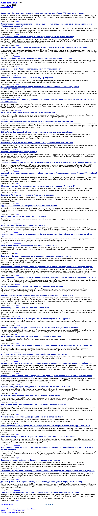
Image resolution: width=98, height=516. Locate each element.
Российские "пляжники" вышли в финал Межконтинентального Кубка (31, 417)
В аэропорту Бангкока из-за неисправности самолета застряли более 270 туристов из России (42, 13)
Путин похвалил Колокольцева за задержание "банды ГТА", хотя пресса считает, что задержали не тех (46, 376)
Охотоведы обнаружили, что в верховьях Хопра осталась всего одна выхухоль (36, 58)
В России (17, 56)
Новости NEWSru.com (9, 512)
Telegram (34, 509)
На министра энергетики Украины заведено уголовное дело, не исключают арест (36, 295)
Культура (17, 284)
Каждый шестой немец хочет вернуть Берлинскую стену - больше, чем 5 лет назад (37, 37)
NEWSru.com (8, 2)
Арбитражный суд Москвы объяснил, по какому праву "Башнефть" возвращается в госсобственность (46, 345)
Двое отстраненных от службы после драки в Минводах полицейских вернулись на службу (41, 482)
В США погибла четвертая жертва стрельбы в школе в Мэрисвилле (30, 336)
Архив (14, 509)
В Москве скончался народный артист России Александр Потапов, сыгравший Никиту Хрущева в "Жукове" (48, 277)
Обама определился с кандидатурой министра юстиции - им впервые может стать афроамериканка (45, 426)
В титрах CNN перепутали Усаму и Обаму (18, 152)
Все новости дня (6, 7)
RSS (28, 509)
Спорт (16, 75)
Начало (3, 509)
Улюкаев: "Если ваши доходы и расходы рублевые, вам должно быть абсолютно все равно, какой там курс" (46, 235)
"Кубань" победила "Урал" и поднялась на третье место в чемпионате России (35, 386)
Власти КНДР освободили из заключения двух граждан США (27, 78)
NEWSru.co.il (5, 510)
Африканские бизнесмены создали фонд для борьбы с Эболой (28, 206)
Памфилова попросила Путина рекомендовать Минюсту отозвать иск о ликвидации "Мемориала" (44, 47)
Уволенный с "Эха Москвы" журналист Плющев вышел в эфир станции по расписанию (39, 492)
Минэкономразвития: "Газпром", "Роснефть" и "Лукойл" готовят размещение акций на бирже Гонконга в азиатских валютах (47, 101)
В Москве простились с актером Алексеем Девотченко (24, 308)
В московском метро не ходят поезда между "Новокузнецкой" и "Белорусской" (35, 319)
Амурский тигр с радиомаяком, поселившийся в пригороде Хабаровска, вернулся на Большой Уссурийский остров (48, 174)
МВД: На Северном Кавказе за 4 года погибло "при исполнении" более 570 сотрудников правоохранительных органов (39, 88)
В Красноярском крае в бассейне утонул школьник (23, 216)
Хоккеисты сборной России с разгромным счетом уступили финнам (30, 69)
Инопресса (21, 510)
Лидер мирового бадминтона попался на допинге (22, 225)
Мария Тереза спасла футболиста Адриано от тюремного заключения (31, 286)
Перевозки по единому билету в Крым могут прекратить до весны (30, 460)
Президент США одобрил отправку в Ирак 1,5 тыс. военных (27, 195)
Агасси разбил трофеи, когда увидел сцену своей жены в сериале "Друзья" (34, 354)
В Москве (14, 510)
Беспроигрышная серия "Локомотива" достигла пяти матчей (27, 112)
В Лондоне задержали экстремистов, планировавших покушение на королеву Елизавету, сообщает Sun (46, 363)
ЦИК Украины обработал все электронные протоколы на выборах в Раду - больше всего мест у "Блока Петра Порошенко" (46, 448)
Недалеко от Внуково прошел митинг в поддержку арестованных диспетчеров (35, 256)
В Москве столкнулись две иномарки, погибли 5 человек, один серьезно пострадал (37, 437)
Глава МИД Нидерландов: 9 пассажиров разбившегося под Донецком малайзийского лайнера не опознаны (48, 162)
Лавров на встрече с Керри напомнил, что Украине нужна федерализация (33, 404)
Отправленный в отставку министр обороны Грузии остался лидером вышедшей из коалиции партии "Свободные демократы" (46, 25)
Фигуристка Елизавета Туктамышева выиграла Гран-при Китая (28, 245)
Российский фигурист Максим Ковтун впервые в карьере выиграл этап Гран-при (36, 143)
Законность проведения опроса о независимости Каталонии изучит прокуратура (36, 121)
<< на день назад (7, 504)
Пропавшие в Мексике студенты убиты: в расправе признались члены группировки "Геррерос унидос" (46, 267)
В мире (16, 21)
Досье (9, 509)
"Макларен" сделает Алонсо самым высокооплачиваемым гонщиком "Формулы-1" (37, 186)
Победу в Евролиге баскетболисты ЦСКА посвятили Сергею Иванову (31, 395)
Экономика (17, 110)
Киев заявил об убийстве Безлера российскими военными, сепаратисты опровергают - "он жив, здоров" (47, 471)
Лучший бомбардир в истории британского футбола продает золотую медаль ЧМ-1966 (39, 328)
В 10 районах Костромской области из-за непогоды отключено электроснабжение (36, 132)
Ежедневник (21, 509)
